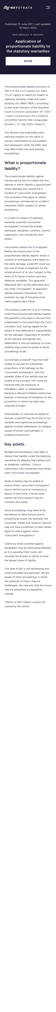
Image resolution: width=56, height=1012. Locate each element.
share (28, 61)
